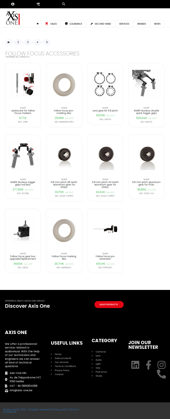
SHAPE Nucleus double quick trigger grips (146, 112)
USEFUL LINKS (67, 343)
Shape (23, 108)
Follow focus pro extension (105, 257)
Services (124, 23)
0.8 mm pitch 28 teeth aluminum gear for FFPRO (64, 185)
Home (39, 23)
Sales (53, 23)
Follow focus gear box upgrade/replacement (23, 257)
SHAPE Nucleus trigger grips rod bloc (22, 183)
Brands (141, 23)
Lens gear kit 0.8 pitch (105, 110)
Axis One (16, 332)
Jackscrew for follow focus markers (23, 112)
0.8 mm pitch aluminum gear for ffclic (146, 183)
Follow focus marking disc (64, 257)
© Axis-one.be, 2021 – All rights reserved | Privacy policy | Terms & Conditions (41, 411)
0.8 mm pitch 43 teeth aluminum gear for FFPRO (105, 185)
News (157, 23)
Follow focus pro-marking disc (64, 112)
